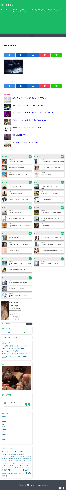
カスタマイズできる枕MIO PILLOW (49, 174)
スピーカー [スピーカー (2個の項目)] (21, 460)
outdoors (4, 429)
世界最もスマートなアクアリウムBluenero (18, 244)
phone (4, 434)
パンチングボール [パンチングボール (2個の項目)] (9, 465)
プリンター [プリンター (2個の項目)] (16, 465)
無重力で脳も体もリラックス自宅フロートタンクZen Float (33, 112)
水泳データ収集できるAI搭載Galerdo (17, 269)
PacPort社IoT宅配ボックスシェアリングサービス (20, 212)
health (4, 419)
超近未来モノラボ (9, 5)
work (3, 442)
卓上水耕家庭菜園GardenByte (15, 186)
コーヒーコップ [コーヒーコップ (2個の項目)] (17, 458)
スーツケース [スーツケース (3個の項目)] (27, 460)
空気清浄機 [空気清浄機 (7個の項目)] (26, 470)
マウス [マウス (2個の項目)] (3, 467)
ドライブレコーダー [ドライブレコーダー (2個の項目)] (6, 463)
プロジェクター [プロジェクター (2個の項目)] (22, 465)
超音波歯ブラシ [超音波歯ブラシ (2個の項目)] (5, 473)
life (3, 424)
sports (4, 437)
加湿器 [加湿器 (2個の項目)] (20, 467)
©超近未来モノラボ (30, 485)
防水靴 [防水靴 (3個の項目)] (11, 473)
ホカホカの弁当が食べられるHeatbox (49, 193)
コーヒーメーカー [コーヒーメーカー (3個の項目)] (26, 458)
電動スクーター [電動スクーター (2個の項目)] (21, 473)
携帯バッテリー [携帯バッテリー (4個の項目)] (14, 470)
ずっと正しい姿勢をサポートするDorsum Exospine (52, 161)
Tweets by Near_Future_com (10, 337)
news (3, 426)
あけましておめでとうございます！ (17, 218)
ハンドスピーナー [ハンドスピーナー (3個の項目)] (22, 463)
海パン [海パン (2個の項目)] (21, 470)
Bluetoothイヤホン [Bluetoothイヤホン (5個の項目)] (8, 452)
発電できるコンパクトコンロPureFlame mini (28, 105)
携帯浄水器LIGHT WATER (47, 225)
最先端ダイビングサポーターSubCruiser (27, 127)
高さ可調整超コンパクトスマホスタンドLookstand (52, 250)
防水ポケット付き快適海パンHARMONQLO (18, 174)
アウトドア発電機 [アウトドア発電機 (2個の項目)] (10, 456)
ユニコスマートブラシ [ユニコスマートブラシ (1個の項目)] (15, 467)
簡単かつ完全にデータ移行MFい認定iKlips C (51, 237)
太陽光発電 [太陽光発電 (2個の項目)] (27, 467)
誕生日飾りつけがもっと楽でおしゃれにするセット (31, 98)
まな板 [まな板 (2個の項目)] (28, 454)
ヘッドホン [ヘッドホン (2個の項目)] (28, 465)
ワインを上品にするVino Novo (15, 193)
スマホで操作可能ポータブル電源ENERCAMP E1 (52, 212)
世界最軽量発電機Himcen (21, 135)
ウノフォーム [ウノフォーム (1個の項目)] (27, 456)
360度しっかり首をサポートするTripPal (50, 263)
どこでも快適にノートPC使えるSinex (17, 288)
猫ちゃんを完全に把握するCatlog (16, 237)
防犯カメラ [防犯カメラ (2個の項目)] (15, 473)
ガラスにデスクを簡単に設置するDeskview (18, 282)
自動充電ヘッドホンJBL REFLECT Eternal (18, 199)
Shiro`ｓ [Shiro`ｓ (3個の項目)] (14, 454)
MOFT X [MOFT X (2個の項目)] (6, 454)
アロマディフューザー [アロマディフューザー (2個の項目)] (19, 456)
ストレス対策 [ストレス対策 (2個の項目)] (15, 460)
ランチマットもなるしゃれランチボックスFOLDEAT (16, 353)
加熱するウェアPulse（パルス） (16, 161)
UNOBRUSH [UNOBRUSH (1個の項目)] (24, 454)
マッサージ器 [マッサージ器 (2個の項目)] (8, 467)
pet (3, 431)
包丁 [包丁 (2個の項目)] (23, 467)
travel (3, 439)
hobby (4, 421)
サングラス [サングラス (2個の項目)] (4, 460)
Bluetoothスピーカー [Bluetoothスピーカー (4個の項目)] (20, 452)
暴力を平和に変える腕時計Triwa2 (16, 167)
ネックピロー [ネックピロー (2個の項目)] (14, 463)
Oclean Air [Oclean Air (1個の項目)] (10, 454)
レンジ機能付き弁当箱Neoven (48, 199)
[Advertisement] (33, 25)
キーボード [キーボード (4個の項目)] (10, 458)
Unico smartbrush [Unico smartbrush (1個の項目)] (19, 454)
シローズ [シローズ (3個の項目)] (9, 460)
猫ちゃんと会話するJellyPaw (15, 250)
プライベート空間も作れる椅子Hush (25, 142)
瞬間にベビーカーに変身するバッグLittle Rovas (29, 120)
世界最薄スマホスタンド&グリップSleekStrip (51, 244)
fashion (4, 416)
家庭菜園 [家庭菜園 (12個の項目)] (6, 470)
